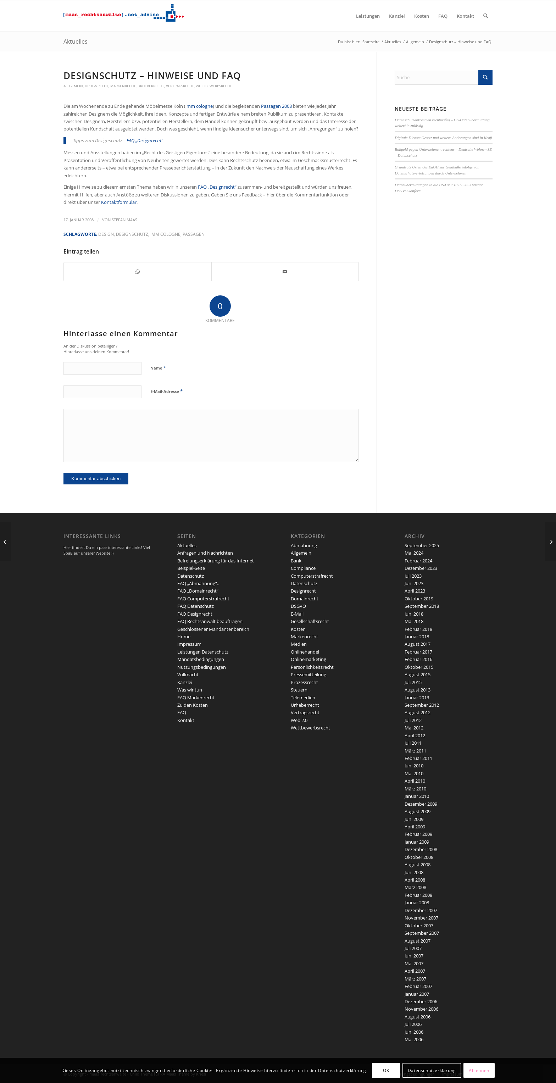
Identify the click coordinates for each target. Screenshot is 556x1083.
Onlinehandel (305, 652)
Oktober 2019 (419, 598)
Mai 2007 (414, 963)
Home (183, 636)
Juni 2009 (414, 819)
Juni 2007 (414, 956)
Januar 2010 (417, 796)
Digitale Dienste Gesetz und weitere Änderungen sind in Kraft (443, 137)
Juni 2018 (414, 614)
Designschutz (132, 234)
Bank (296, 560)
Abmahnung (304, 545)
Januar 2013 (417, 697)
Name (158, 368)
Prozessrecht (304, 682)
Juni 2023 (414, 583)
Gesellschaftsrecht (310, 621)
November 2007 (421, 918)
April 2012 (415, 735)
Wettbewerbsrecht (214, 85)
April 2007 (415, 971)
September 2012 (422, 705)
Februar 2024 (418, 560)
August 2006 (417, 1016)
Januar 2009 (417, 842)
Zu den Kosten (192, 705)
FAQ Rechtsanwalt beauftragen (210, 621)
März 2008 (415, 887)
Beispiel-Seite (191, 568)
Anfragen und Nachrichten (205, 553)
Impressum (189, 644)
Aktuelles (75, 41)
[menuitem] (367, 16)
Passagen (194, 234)
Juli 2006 (413, 1024)
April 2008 (415, 880)
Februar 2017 (418, 652)
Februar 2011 (418, 758)
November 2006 (421, 1009)
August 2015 (417, 674)
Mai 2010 (414, 773)
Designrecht (97, 85)
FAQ (181, 712)
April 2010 (415, 781)
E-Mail (297, 614)
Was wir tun (189, 690)
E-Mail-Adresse (166, 391)
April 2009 (415, 826)
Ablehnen (479, 1070)
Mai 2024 (414, 553)
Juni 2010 (414, 765)
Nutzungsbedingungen (201, 667)
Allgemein (73, 85)
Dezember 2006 (421, 1001)
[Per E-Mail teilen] (285, 271)
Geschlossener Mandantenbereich (213, 629)
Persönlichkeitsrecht (312, 667)
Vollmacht (188, 674)
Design (106, 234)
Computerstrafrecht (312, 576)
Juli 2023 (413, 576)
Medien (299, 644)
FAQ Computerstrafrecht (203, 598)
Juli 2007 (413, 948)
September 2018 (422, 606)
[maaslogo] (123, 16)
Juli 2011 (413, 743)
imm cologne (199, 106)
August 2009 (417, 811)
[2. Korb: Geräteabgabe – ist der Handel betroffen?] (5, 541)
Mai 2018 (414, 621)
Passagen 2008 (277, 106)
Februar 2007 (418, 986)
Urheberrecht (151, 85)
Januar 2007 (417, 994)
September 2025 (422, 545)
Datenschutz (190, 576)
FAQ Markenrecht (196, 697)
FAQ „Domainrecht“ (197, 591)
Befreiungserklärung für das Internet (215, 560)
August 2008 (417, 864)
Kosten (298, 629)
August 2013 (417, 690)
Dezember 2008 (421, 849)
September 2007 (422, 933)
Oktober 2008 (419, 857)
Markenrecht (123, 85)
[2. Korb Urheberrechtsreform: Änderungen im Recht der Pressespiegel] (550, 541)
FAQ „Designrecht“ (145, 140)
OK (386, 1070)
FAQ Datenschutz (195, 606)
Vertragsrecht (180, 85)
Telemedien (303, 697)
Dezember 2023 (421, 568)
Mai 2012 (414, 727)
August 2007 (417, 941)
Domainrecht (304, 598)
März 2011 (415, 751)
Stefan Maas (124, 219)
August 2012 (417, 712)
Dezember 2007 (421, 910)
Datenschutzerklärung (432, 1070)
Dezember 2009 (421, 804)
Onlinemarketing (308, 659)
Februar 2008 (418, 895)
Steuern (299, 690)
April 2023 (415, 591)
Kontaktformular (119, 202)
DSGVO (298, 606)
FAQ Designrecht (194, 614)
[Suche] (486, 16)
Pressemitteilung (308, 674)
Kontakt (185, 720)
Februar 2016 (418, 659)
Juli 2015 (413, 682)
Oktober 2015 (419, 667)
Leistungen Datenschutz (202, 652)
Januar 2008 (417, 902)
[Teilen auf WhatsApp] (137, 271)
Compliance (303, 568)
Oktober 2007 (419, 925)
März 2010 (415, 788)
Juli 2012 (413, 720)
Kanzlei (184, 682)
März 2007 (415, 979)
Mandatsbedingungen (200, 659)
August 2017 (417, 644)
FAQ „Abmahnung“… (199, 583)
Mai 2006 (414, 1039)
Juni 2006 (414, 1032)
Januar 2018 (417, 636)
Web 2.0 (299, 720)
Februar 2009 (418, 834)
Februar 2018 (418, 629)
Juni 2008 (414, 872)
